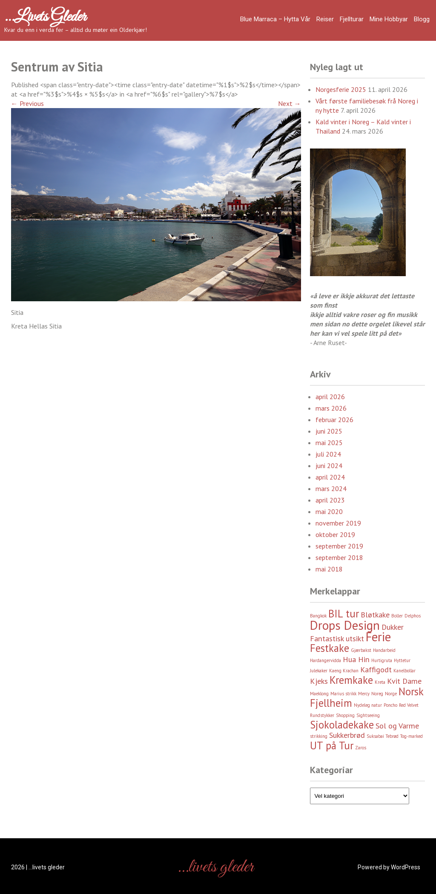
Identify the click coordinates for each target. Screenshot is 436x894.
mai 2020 (329, 511)
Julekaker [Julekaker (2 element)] (318, 671)
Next (289, 103)
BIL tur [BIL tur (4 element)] (343, 613)
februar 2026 (334, 419)
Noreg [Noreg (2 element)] (377, 694)
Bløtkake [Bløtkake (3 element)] (375, 615)
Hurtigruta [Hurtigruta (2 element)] (381, 660)
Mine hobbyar (389, 19)
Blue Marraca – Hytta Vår (275, 19)
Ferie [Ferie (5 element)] (378, 636)
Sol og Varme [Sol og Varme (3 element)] (397, 726)
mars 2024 (331, 488)
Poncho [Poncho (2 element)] (390, 705)
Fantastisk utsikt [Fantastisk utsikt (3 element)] (337, 638)
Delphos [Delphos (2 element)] (412, 616)
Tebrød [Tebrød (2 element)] (392, 736)
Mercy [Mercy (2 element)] (364, 694)
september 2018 (339, 557)
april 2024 (330, 477)
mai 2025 (329, 442)
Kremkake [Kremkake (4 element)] (351, 680)
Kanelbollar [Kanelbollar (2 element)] (404, 671)
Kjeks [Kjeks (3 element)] (319, 681)
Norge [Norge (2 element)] (391, 694)
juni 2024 (329, 465)
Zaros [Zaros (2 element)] (360, 748)
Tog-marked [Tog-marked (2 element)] (411, 736)
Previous (27, 103)
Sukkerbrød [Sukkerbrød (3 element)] (347, 735)
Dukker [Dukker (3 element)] (393, 627)
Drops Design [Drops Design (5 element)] (345, 625)
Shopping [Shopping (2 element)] (345, 715)
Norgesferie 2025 (341, 89)
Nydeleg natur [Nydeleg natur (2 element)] (368, 705)
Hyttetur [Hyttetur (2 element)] (402, 660)
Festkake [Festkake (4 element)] (329, 648)
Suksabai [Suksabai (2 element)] (375, 736)
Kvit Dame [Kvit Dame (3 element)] (404, 681)
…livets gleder (45, 17)
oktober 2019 (335, 534)
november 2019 (338, 523)
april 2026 (330, 396)
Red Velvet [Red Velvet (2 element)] (409, 705)
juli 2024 (328, 454)
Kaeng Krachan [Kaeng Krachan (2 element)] (344, 671)
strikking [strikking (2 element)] (318, 736)
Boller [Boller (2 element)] (397, 616)
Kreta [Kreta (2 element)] (380, 682)
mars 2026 (331, 408)
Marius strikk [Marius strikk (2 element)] (343, 694)
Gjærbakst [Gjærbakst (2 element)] (361, 650)
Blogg (422, 19)
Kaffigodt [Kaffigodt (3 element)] (376, 669)
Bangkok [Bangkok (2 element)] (318, 616)
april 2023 (330, 500)
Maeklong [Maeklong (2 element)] (319, 694)
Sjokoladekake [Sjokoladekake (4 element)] (342, 724)
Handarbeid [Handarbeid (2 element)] (384, 650)
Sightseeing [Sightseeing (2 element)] (368, 715)
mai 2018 (329, 569)
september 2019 (339, 546)
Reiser (325, 19)
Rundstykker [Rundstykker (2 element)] (322, 715)
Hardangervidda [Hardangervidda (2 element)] (325, 660)
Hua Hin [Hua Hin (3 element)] (356, 659)
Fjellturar (352, 19)
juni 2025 (329, 431)
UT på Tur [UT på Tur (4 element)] (331, 745)
